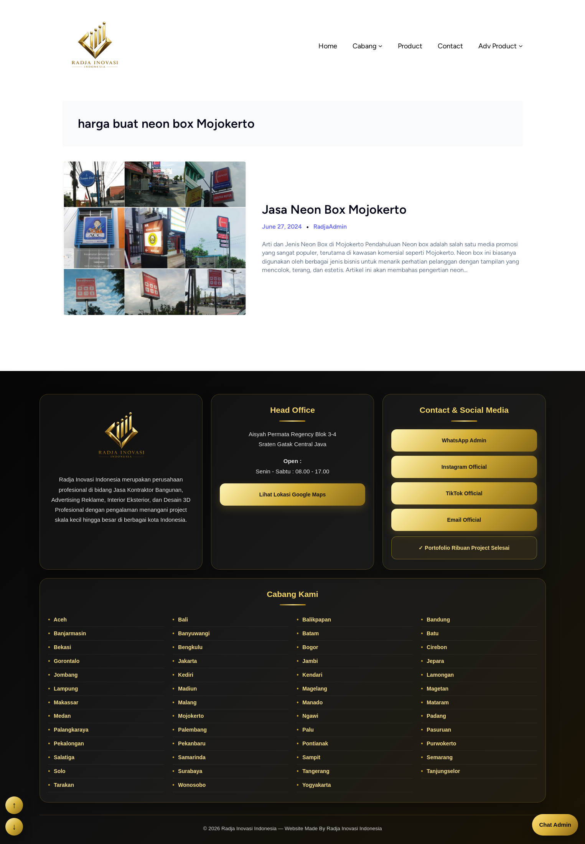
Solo (58, 771)
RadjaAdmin (330, 226)
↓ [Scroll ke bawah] (14, 826)
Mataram (436, 702)
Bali (182, 620)
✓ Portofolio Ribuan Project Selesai (464, 548)
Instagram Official (464, 467)
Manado (312, 702)
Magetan (436, 689)
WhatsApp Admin (464, 440)
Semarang (439, 757)
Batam (310, 633)
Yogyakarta (316, 785)
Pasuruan (438, 730)
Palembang (191, 730)
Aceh (59, 620)
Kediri (184, 675)
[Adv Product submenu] (521, 46)
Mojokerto (190, 716)
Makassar (65, 702)
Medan (61, 716)
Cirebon (436, 647)
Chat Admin (555, 824)
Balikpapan (316, 620)
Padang (435, 716)
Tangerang (315, 771)
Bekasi (61, 647)
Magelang (314, 689)
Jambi (309, 661)
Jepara (434, 661)
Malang (186, 702)
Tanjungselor (442, 771)
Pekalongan (68, 743)
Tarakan (63, 785)
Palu (307, 730)
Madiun (186, 689)
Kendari (311, 675)
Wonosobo (191, 785)
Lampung (65, 689)
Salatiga (63, 757)
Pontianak (314, 743)
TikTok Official (464, 493)
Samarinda (190, 757)
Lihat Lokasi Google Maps (292, 494)
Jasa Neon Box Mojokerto (334, 209)
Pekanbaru (190, 743)
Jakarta (186, 661)
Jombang (64, 675)
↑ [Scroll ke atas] (14, 805)
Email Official (464, 520)
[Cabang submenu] (380, 46)
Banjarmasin (69, 633)
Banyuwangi (192, 633)
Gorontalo (65, 661)
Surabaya (189, 771)
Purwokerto (440, 743)
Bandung (437, 620)
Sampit (310, 757)
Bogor (309, 647)
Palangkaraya (70, 730)
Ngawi (309, 716)
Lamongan (439, 675)
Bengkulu (189, 647)
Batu (431, 633)
